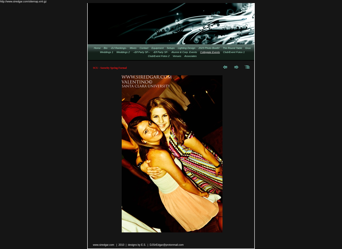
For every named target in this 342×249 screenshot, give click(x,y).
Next (236, 67)
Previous (225, 67)
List (247, 67)
